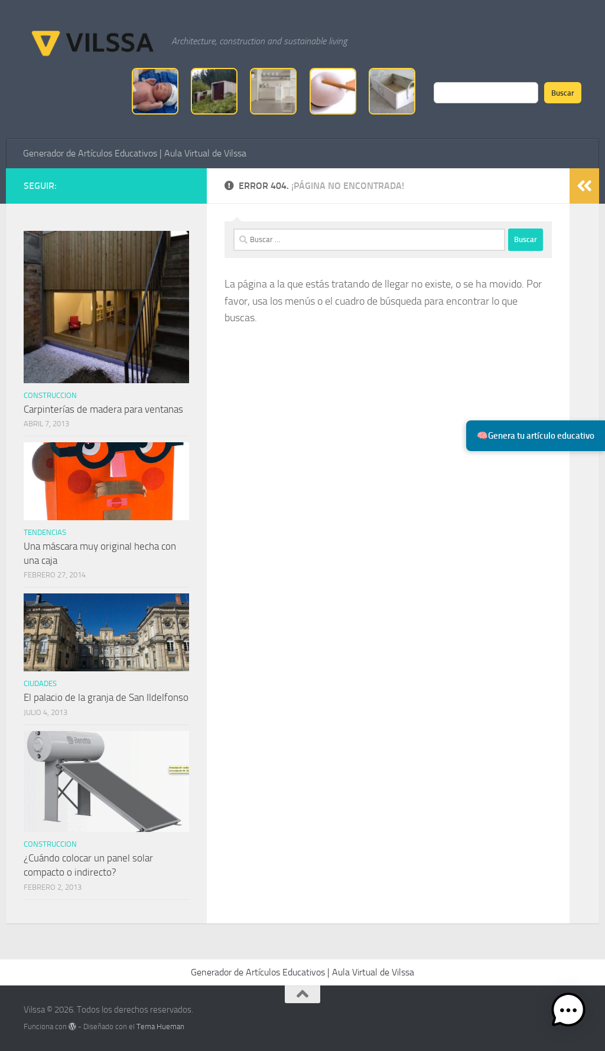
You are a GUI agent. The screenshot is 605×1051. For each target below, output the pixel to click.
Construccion (50, 395)
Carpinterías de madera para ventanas (103, 409)
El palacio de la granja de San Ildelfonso (106, 697)
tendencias (45, 532)
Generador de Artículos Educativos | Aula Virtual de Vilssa (134, 153)
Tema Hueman (160, 1026)
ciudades (40, 683)
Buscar (562, 92)
